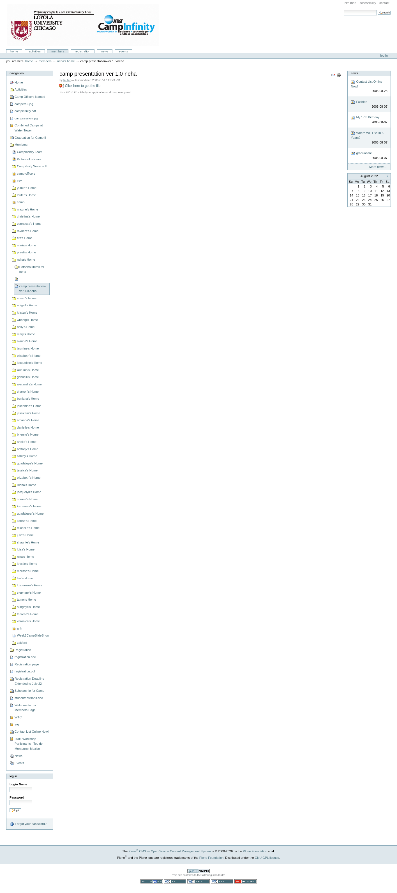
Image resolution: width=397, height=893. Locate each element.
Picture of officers (29, 159)
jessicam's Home (28, 413)
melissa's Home (28, 571)
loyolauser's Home (29, 585)
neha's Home (66, 61)
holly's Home (25, 326)
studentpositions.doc (29, 698)
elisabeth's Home (28, 355)
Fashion (369, 104)
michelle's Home (28, 527)
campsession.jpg (26, 118)
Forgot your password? (28, 824)
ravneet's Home (27, 231)
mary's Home (26, 334)
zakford (22, 642)
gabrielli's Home (28, 377)
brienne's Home (27, 434)
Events (123, 51)
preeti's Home (26, 252)
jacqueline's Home (29, 362)
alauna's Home (27, 341)
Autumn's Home (28, 370)
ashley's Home (27, 456)
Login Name (18, 784)
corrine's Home (27, 499)
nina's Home (25, 556)
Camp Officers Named (30, 96)
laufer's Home (26, 195)
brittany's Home (27, 449)
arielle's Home (26, 441)
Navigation (17, 73)
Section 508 (151, 881)
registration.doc (25, 657)
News (104, 51)
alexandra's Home (29, 384)
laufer (67, 80)
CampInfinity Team (29, 152)
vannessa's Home (29, 223)
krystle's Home (27, 563)
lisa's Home (25, 578)
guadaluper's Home (30, 513)
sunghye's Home (28, 607)
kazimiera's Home (29, 506)
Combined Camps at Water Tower (29, 128)
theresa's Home (27, 614)
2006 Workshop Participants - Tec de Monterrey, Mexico (29, 743)
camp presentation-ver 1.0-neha (32, 288)
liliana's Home (26, 485)
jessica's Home (27, 470)
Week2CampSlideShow (33, 635)
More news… (378, 166)
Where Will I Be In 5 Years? (369, 138)
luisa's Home (25, 549)
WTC (18, 717)
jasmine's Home (28, 348)
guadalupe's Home (30, 463)
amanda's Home (28, 420)
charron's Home (28, 391)
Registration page (27, 664)
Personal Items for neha (32, 269)
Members (57, 51)
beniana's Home (28, 398)
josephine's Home (29, 406)
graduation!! (369, 155)
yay (19, 180)
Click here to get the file (79, 86)
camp (20, 202)
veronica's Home (28, 621)
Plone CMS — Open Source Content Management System (169, 851)
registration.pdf (25, 671)
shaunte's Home (28, 542)
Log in (384, 55)
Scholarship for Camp (29, 690)
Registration (82, 51)
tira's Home (24, 238)
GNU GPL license (267, 857)
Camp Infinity (83, 25)
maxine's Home (27, 209)
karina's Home (26, 520)
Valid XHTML (198, 881)
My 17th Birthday (369, 120)
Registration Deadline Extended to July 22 (29, 681)
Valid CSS (222, 881)
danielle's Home (28, 427)
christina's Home (28, 216)
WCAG (175, 881)
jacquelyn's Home (29, 492)
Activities (35, 51)
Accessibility (367, 2)
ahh (19, 628)
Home (14, 51)
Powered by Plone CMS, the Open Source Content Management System (198, 871)
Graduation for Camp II (30, 137)
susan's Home (26, 298)
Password (17, 797)
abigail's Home (27, 305)
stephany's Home (29, 592)
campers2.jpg (24, 104)
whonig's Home (27, 319)
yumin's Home (26, 187)
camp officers (26, 173)
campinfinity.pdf (25, 111)
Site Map (350, 2)
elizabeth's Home (28, 477)
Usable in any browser (245, 881)
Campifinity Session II (32, 166)
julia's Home (25, 535)
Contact (384, 2)
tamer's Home (26, 599)
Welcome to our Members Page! (25, 708)
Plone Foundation (255, 851)
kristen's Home (27, 312)
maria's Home (26, 245)
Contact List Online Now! (32, 731)
